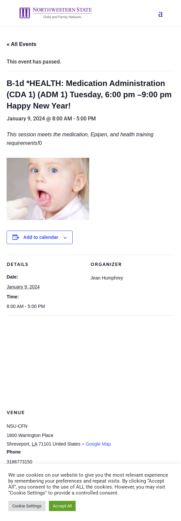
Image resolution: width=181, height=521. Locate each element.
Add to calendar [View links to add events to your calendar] (40, 237)
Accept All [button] (62, 505)
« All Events (21, 44)
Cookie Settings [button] (27, 505)
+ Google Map (96, 444)
